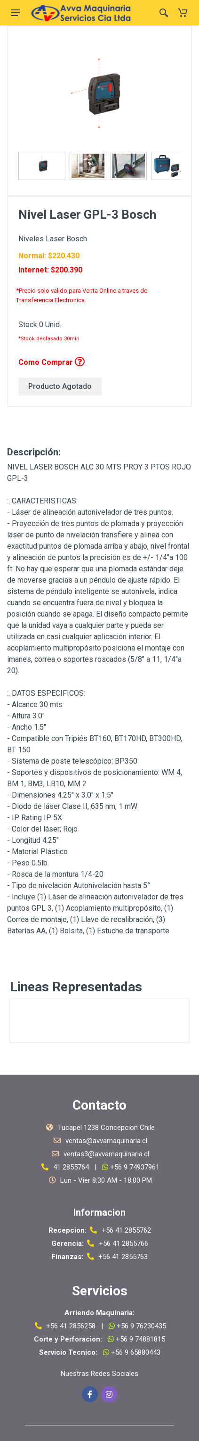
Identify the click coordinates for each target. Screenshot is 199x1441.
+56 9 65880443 (134, 1352)
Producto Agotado (60, 386)
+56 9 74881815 (139, 1339)
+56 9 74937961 (134, 1167)
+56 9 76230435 (141, 1326)
